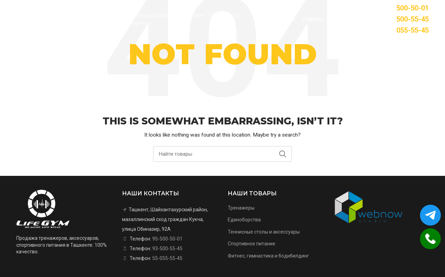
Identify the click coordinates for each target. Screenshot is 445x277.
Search (282, 154)
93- (407, 19)
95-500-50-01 (167, 239)
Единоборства (244, 219)
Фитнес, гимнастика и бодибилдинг (268, 256)
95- (407, 8)
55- (407, 30)
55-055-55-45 (167, 258)
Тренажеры (241, 208)
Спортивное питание (251, 243)
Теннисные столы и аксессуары (264, 232)
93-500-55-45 (167, 248)
